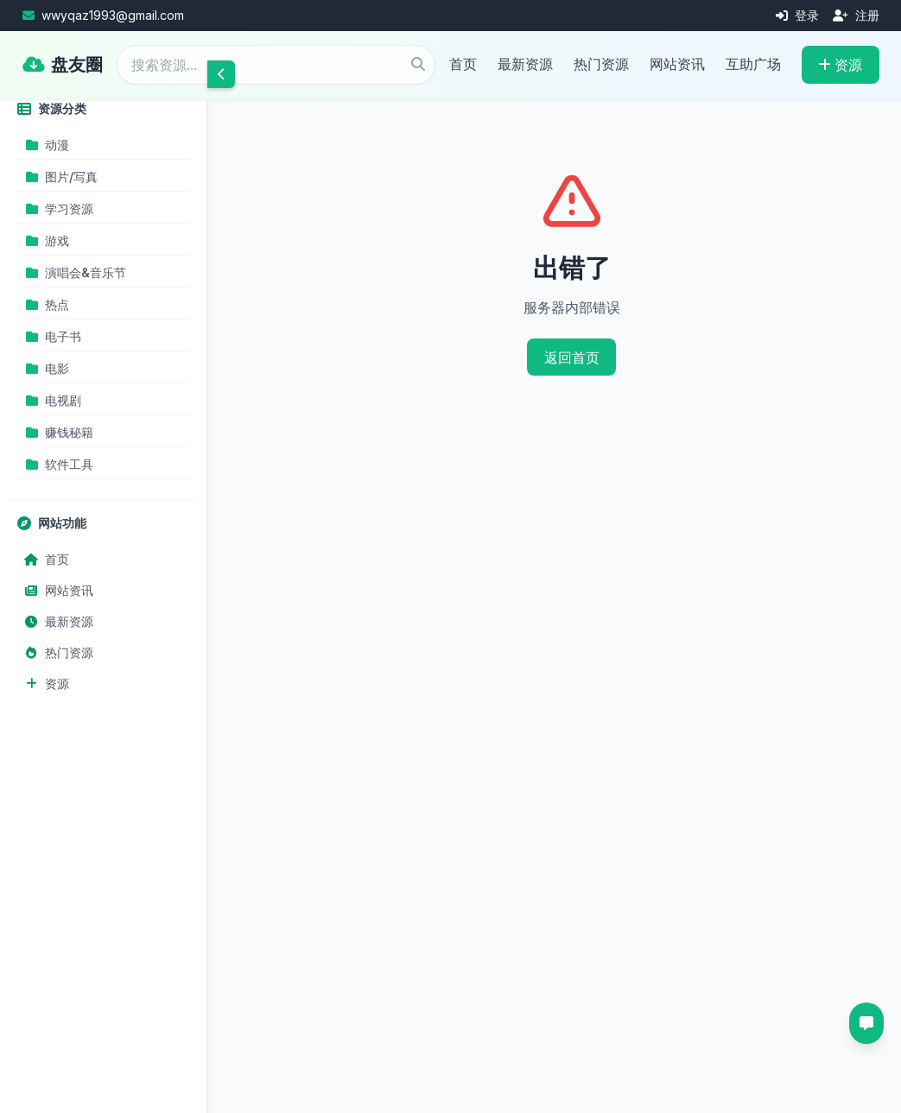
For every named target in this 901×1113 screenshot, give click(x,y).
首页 (463, 64)
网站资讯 (677, 64)
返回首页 (572, 357)
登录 (797, 15)
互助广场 (753, 64)
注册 (856, 15)
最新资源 (525, 64)
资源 (840, 64)
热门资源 (601, 64)
